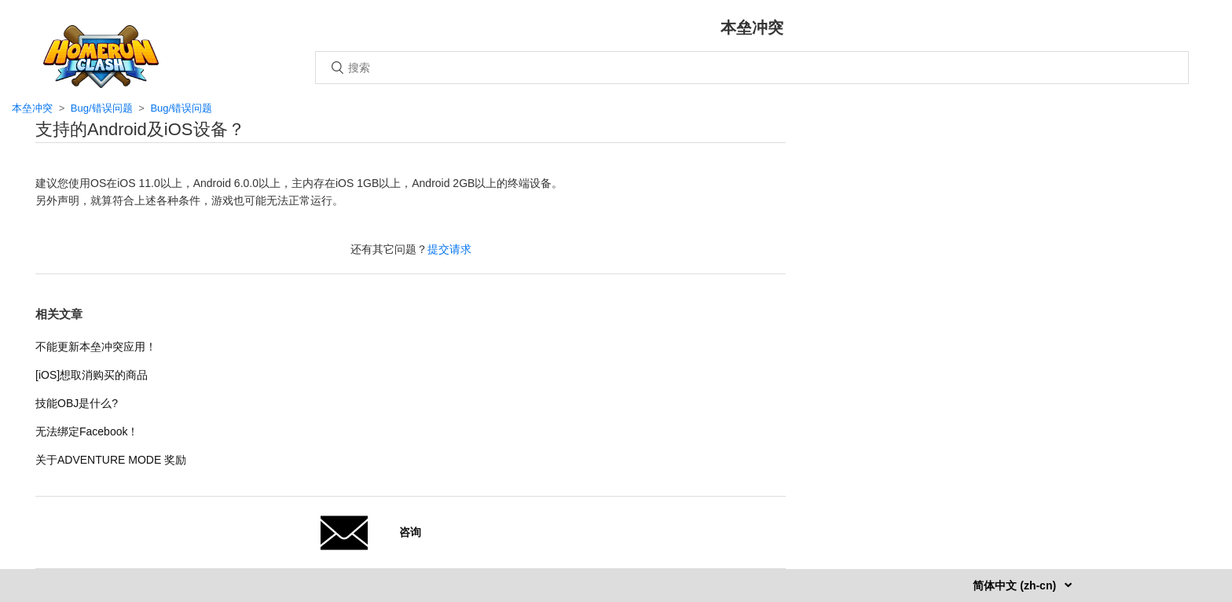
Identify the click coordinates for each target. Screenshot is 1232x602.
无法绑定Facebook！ (86, 431)
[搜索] (752, 67)
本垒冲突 (32, 108)
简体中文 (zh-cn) (1016, 585)
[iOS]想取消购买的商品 (91, 375)
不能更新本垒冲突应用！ (95, 346)
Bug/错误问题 (102, 108)
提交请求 (449, 249)
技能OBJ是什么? (76, 403)
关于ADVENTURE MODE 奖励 (110, 459)
